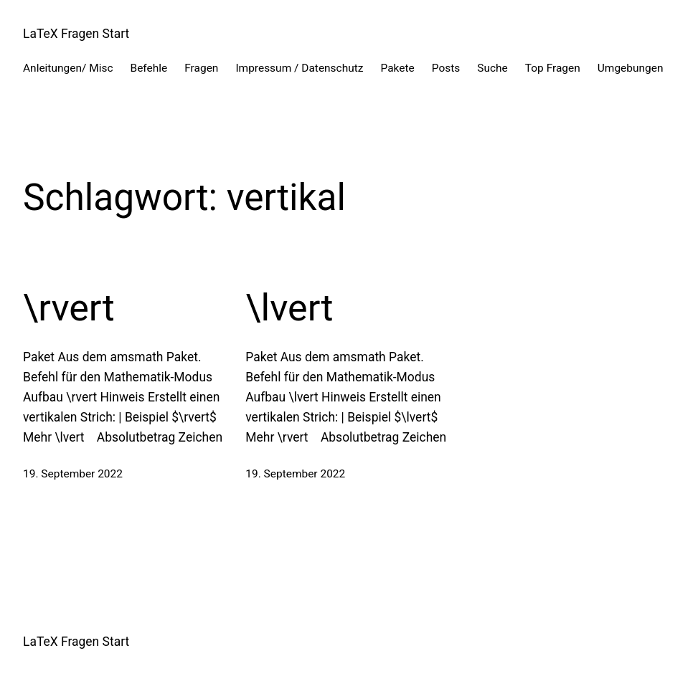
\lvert (289, 308)
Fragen (201, 68)
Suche (492, 68)
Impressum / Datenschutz (299, 68)
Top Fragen (552, 68)
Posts (446, 68)
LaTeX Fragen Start (76, 34)
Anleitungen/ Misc (68, 68)
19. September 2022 (73, 473)
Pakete (398, 68)
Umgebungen (631, 68)
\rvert (69, 308)
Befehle (149, 68)
